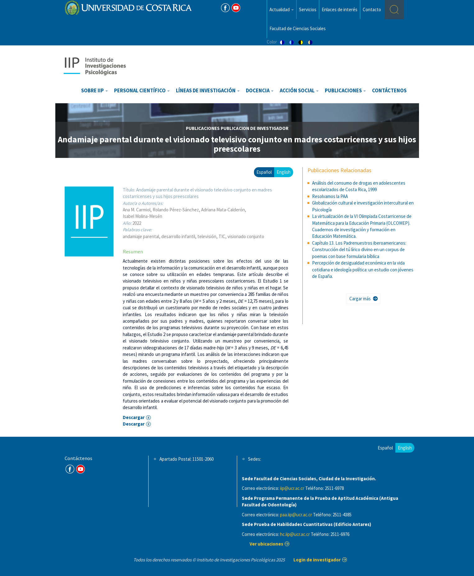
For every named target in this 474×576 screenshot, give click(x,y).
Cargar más (360, 299)
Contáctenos (389, 90)
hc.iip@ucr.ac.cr (295, 534)
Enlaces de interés (339, 9)
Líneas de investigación (208, 90)
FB (225, 7)
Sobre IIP (94, 90)
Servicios (307, 9)
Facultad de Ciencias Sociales (297, 28)
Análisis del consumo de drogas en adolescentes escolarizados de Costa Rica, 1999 (358, 186)
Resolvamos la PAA (330, 196)
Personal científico (142, 90)
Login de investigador (317, 560)
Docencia (260, 90)
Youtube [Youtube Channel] (236, 7)
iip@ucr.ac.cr (292, 488)
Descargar (134, 417)
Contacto (372, 9)
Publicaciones (345, 90)
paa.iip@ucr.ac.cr (296, 515)
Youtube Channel (80, 469)
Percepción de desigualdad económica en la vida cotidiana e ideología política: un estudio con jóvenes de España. (362, 269)
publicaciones (203, 128)
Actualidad (281, 9)
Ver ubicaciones (266, 544)
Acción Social (299, 90)
